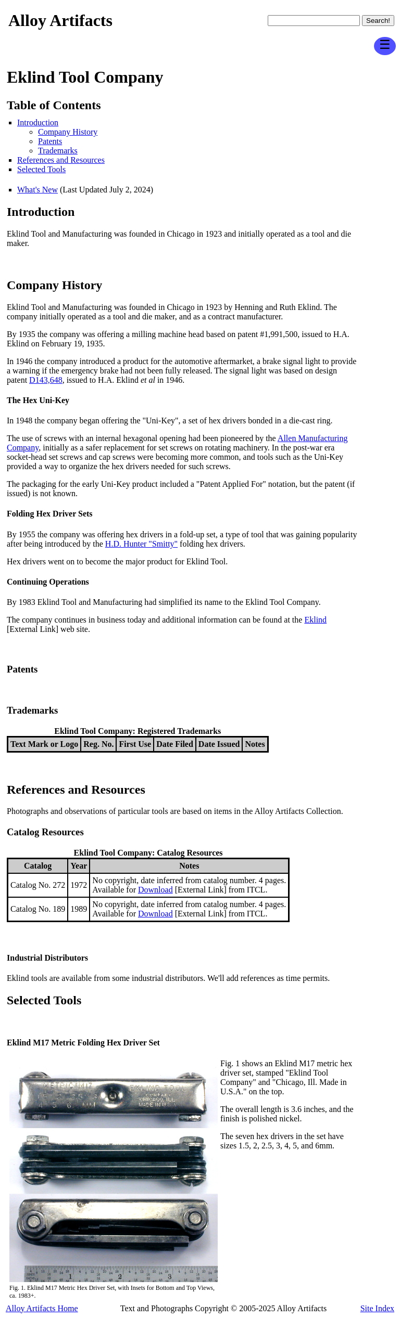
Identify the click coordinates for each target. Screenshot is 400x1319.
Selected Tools (41, 169)
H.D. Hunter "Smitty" (141, 543)
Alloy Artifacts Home (42, 1308)
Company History (67, 131)
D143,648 (46, 380)
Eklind (315, 619)
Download (155, 889)
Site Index (377, 1308)
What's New (37, 189)
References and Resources (61, 160)
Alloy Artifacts (60, 20)
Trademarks (58, 150)
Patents (50, 141)
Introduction (37, 122)
